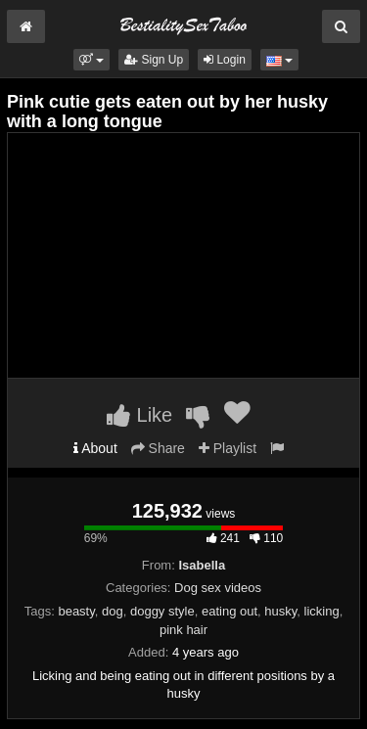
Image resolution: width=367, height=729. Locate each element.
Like (139, 415)
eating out (229, 611)
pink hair (183, 629)
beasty (76, 611)
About (95, 448)
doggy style (162, 611)
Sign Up (153, 60)
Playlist (227, 448)
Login (225, 60)
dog (112, 611)
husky (280, 611)
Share (158, 448)
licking (322, 611)
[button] (91, 59)
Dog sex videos (217, 587)
